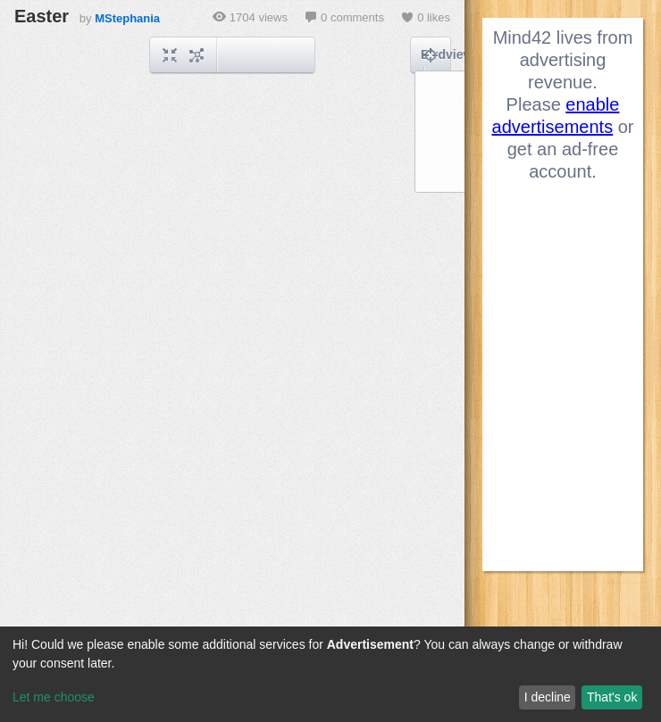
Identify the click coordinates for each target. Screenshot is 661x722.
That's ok (612, 697)
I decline (547, 697)
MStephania (127, 18)
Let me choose (54, 697)
